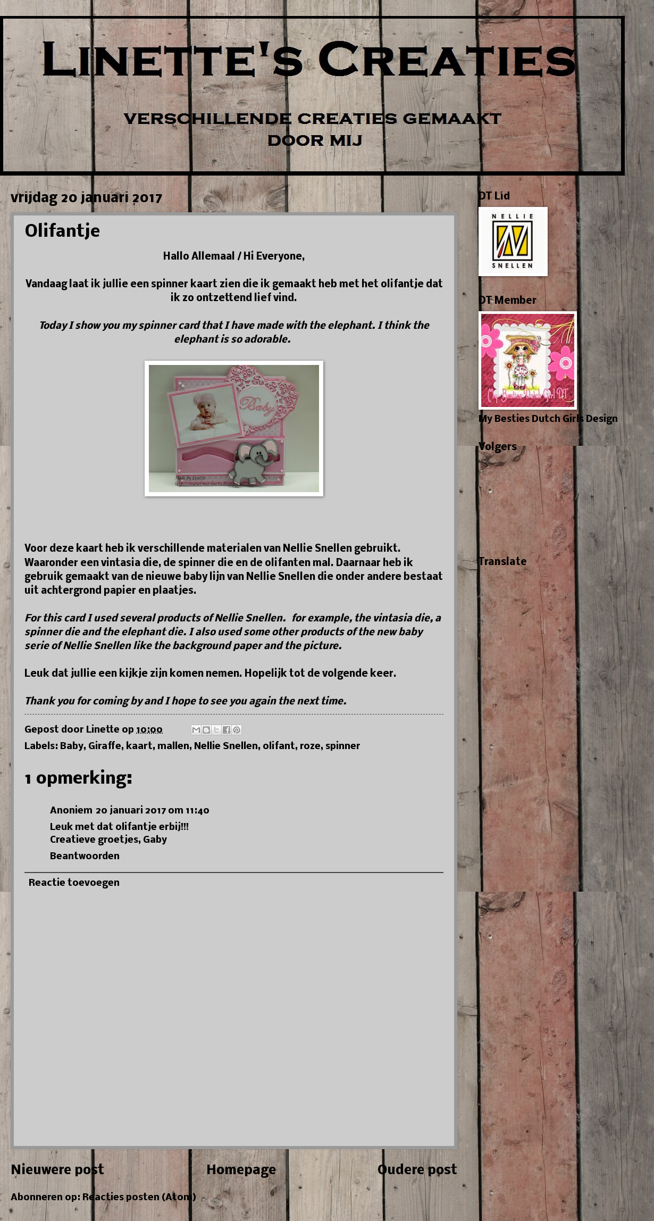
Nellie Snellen (226, 747)
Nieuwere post (57, 1171)
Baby (71, 747)
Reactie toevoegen (74, 883)
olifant (279, 747)
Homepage (241, 1171)
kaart (139, 747)
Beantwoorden (85, 857)
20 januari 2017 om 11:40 (152, 811)
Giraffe (104, 747)
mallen (173, 747)
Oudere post (417, 1171)
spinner (342, 747)
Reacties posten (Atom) (139, 1198)
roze (310, 747)
